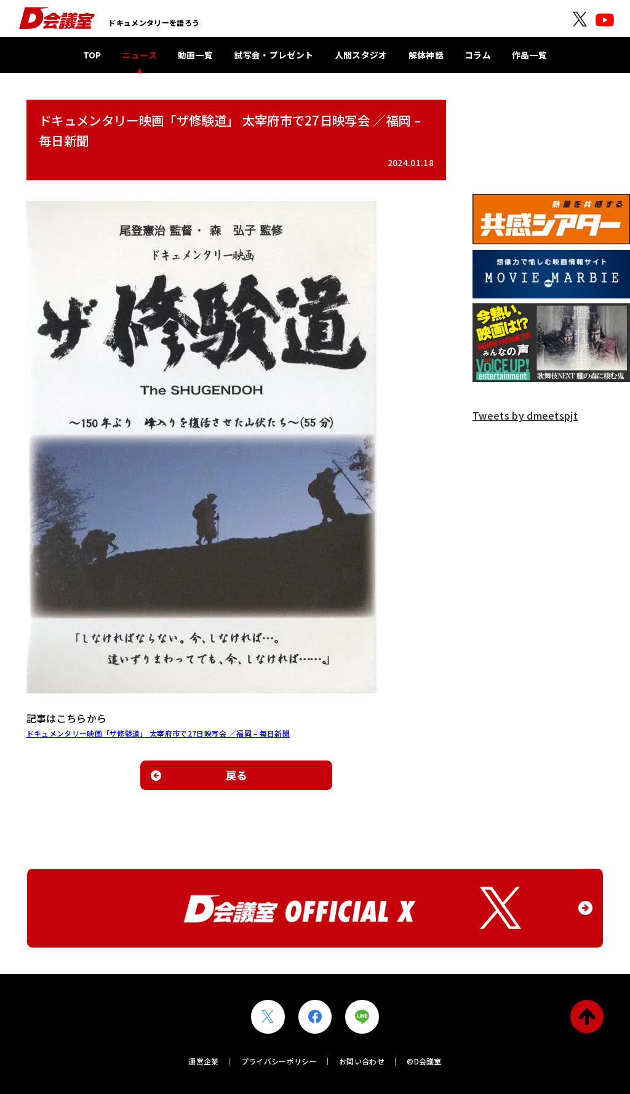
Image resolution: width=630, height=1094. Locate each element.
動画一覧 (195, 55)
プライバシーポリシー (279, 1061)
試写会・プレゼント (274, 55)
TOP (92, 55)
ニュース (139, 55)
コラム (478, 55)
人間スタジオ (361, 55)
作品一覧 (529, 55)
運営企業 (203, 1061)
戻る (236, 775)
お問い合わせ (362, 1061)
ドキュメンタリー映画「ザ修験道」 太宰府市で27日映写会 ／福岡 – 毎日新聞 (158, 733)
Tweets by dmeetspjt (525, 415)
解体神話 (426, 55)
